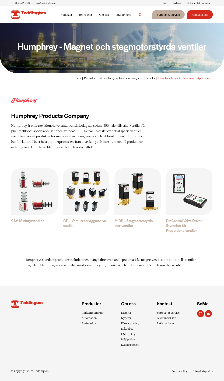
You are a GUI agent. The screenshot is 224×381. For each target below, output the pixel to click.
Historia (126, 312)
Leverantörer (123, 14)
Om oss (104, 14)
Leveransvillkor (166, 318)
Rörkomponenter (93, 312)
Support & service (168, 14)
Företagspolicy (130, 323)
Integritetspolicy (203, 371)
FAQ (165, 3)
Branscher (85, 14)
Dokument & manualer (198, 3)
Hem (78, 78)
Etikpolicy (127, 328)
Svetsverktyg (89, 323)
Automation (89, 318)
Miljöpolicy (128, 339)
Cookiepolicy (179, 371)
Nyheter (177, 3)
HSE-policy (128, 334)
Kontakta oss (200, 14)
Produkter (66, 14)
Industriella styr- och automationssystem (121, 78)
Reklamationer (166, 323)
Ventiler (150, 78)
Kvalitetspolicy (130, 344)
